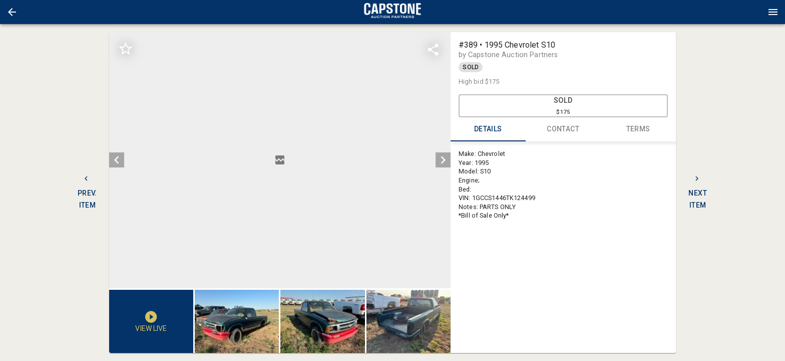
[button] (12, 12)
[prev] (116, 159)
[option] (279, 160)
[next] (443, 159)
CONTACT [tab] (563, 129)
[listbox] (279, 160)
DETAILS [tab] (488, 129)
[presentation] (392, 12)
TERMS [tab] (638, 129)
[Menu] (773, 12)
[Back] (12, 12)
